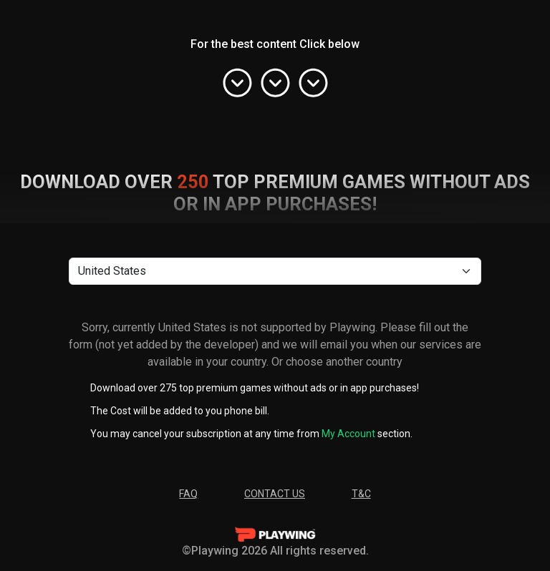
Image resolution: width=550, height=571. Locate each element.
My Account (348, 433)
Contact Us (274, 493)
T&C (361, 493)
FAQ (188, 493)
